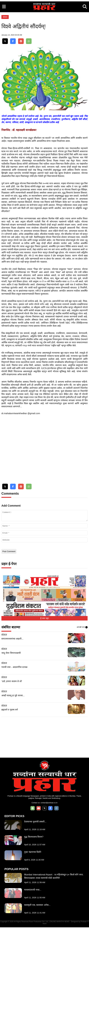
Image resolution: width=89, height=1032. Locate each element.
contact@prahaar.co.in (49, 907)
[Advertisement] (44, 19)
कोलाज (5, 56)
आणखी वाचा (82, 732)
